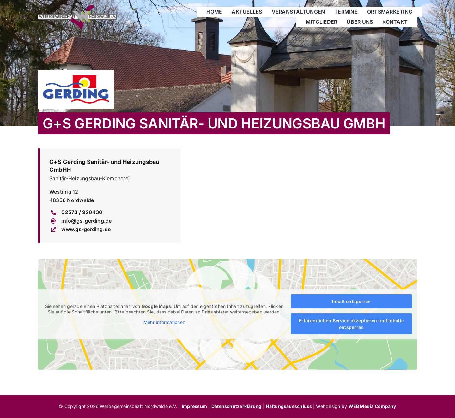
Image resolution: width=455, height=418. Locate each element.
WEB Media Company (372, 406)
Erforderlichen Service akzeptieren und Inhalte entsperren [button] (351, 324)
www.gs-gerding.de (86, 229)
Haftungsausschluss (289, 406)
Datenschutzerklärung (236, 406)
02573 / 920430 (81, 212)
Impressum (194, 406)
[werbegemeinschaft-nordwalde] (77, 7)
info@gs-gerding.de (86, 221)
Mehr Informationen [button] (164, 322)
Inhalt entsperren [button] (351, 301)
